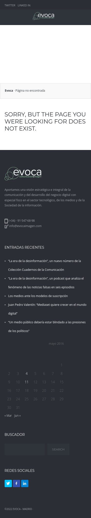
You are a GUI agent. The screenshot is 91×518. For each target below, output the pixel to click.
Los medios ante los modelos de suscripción (38, 296)
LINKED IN (24, 5)
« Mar (8, 415)
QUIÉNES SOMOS (35, 31)
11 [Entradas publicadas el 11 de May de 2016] (27, 382)
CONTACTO (66, 49)
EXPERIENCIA (60, 31)
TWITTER (10, 5)
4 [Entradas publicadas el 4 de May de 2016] (27, 373)
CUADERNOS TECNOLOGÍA (22, 49)
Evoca (9, 90)
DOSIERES (33, 40)
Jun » (17, 415)
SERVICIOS (11, 31)
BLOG (49, 49)
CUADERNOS (12, 40)
